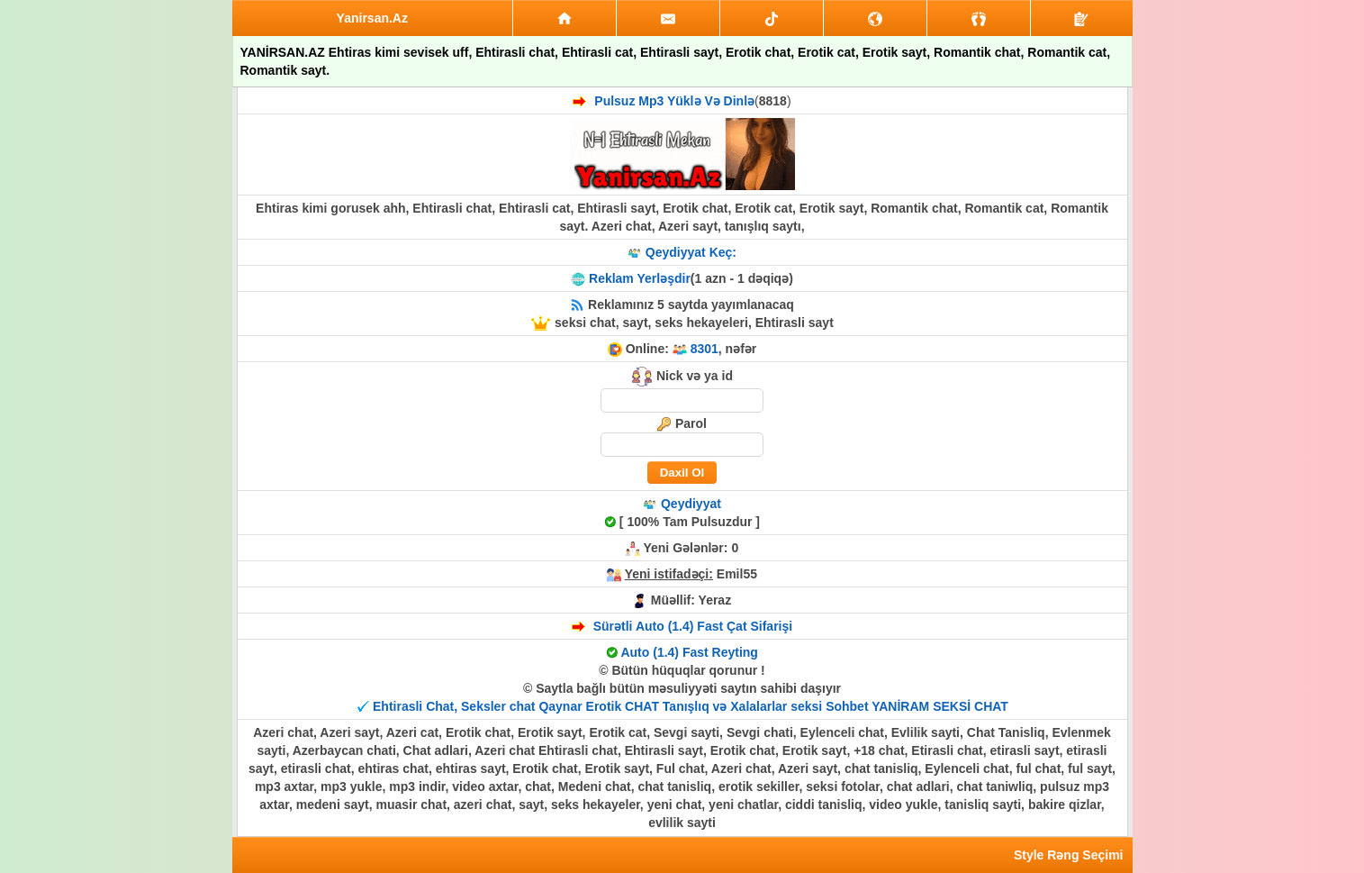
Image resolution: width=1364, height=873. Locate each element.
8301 (704, 348)
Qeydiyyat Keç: (691, 252)
